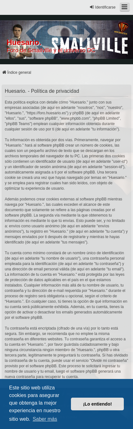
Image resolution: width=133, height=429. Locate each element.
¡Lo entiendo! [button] (97, 404)
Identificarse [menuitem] (102, 7)
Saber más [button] (45, 419)
